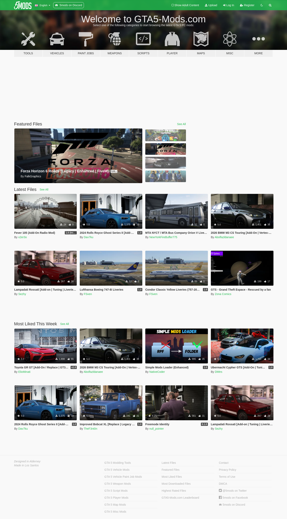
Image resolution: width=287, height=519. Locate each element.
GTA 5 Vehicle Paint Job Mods (123, 476)
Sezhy (22, 294)
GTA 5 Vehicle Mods (117, 469)
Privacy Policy (227, 469)
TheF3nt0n (90, 428)
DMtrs (218, 371)
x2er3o (22, 237)
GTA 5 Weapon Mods (117, 483)
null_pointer (156, 428)
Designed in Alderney (27, 461)
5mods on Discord (232, 504)
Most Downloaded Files (176, 483)
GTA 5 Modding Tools (117, 462)
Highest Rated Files (174, 490)
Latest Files (169, 462)
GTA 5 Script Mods (116, 490)
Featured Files (170, 469)
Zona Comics (223, 294)
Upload (211, 5)
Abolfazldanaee (224, 237)
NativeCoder (157, 371)
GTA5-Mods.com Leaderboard (180, 497)
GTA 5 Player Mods (116, 497)
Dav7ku (88, 237)
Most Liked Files (172, 476)
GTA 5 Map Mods (115, 504)
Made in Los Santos (26, 465)
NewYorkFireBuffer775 (163, 237)
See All (181, 124)
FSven (88, 294)
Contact (223, 462)
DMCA (223, 483)
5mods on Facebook (233, 497)
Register (247, 5)
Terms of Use (227, 476)
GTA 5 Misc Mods (115, 511)
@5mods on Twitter (233, 490)
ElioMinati (24, 371)
